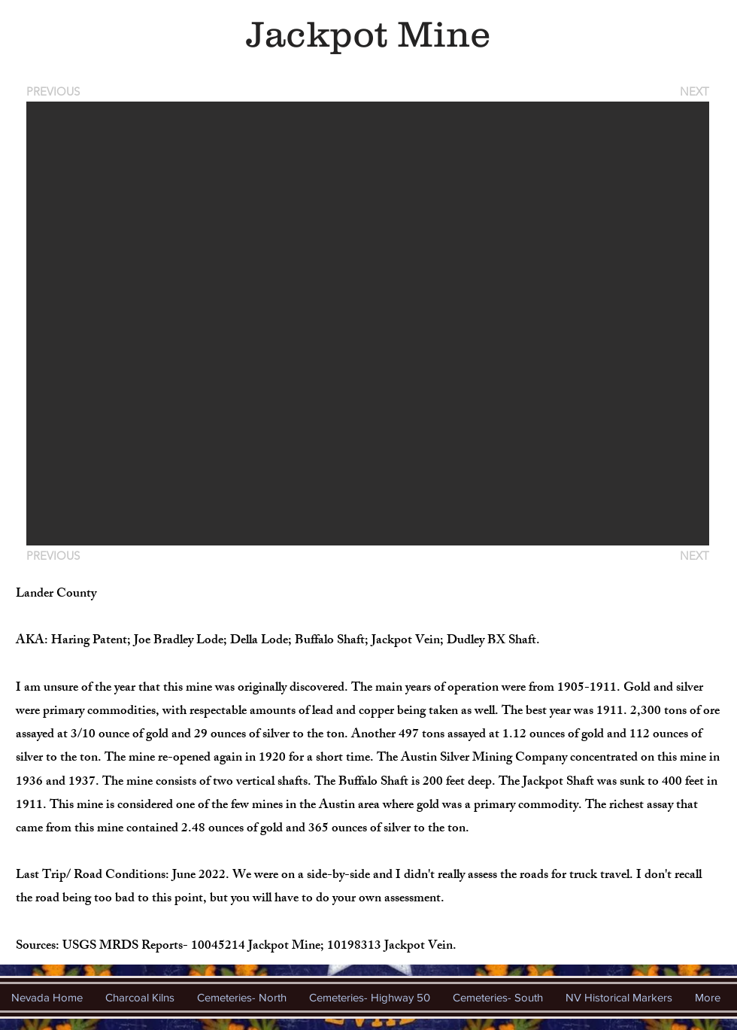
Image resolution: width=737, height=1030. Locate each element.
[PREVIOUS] (55, 91)
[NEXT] (693, 91)
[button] (367, 323)
